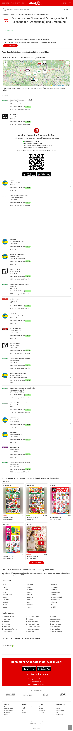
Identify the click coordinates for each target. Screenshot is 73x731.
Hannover (29, 584)
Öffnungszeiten (8, 709)
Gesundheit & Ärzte (32, 616)
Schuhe (53, 616)
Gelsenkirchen (55, 592)
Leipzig (28, 587)
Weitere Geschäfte (56, 631)
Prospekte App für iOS (36, 681)
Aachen (53, 594)
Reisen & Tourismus (32, 629)
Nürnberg (29, 589)
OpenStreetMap (60, 85)
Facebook (42, 707)
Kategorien (21, 3)
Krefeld (52, 607)
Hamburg (5, 587)
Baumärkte (6, 621)
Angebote (7, 712)
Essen (4, 604)
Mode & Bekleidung (32, 624)
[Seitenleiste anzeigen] (70, 727)
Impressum (59, 714)
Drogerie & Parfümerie (9, 629)
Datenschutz (60, 710)
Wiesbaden (54, 587)
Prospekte (5, 3)
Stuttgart (5, 597)
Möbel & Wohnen (32, 621)
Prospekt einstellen (27, 707)
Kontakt (24, 712)
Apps (70, 3)
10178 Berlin (64, 9)
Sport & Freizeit (55, 624)
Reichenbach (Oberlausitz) (9, 14)
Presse (58, 709)
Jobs (57, 707)
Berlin (40, 4)
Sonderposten (55, 619)
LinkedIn (41, 712)
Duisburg (29, 592)
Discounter (6, 626)
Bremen (4, 607)
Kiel (52, 604)
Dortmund (5, 599)
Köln (4, 592)
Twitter (41, 709)
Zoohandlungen (55, 629)
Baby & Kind (6, 619)
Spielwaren (54, 621)
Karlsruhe (53, 584)
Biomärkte (6, 624)
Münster (29, 607)
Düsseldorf (5, 602)
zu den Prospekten (10, 45)
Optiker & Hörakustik (33, 626)
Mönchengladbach (56, 597)
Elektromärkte (7, 631)
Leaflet (53, 85)
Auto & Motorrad (8, 616)
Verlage (24, 709)
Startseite (7, 707)
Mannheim (29, 604)
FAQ (23, 710)
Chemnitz (53, 602)
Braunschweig (55, 599)
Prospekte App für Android (36, 679)
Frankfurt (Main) (7, 594)
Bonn (28, 602)
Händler (13, 3)
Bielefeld (29, 599)
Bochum (29, 594)
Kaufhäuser (30, 619)
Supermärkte (55, 626)
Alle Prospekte (37, 562)
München (5, 589)
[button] (67, 62)
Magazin (64, 3)
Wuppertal (29, 597)
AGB (57, 712)
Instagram (42, 710)
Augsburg (53, 589)
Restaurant (30, 631)
